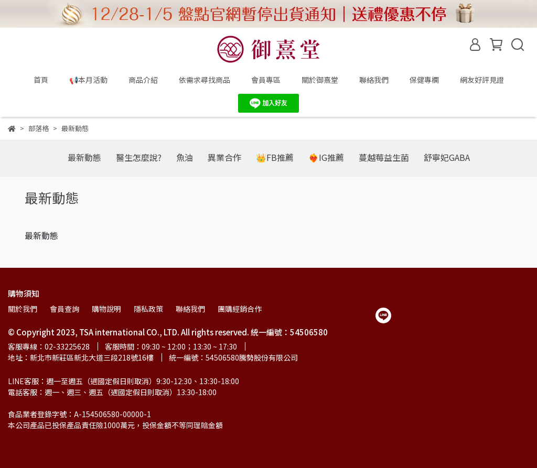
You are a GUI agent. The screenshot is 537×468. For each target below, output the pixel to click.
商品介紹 (143, 79)
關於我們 (22, 308)
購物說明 (106, 308)
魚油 (184, 157)
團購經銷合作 (240, 308)
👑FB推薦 (275, 157)
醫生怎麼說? (139, 157)
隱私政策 (148, 308)
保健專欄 (424, 79)
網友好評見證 (482, 79)
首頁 (41, 79)
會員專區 (266, 79)
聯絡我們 (374, 79)
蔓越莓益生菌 (384, 157)
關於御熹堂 (320, 79)
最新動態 (84, 157)
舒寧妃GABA (447, 157)
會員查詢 (64, 308)
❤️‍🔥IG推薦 (326, 157)
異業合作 (224, 157)
